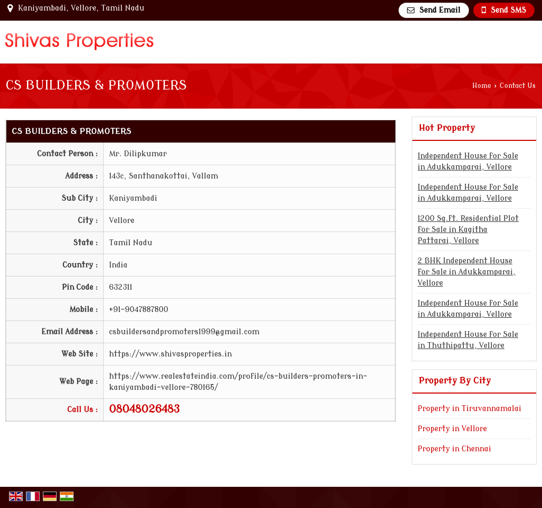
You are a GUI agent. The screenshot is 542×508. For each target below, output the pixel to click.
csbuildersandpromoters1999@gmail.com (184, 332)
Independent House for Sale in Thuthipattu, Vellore (468, 340)
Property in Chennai (454, 449)
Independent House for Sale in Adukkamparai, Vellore (468, 161)
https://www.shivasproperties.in (170, 354)
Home (481, 86)
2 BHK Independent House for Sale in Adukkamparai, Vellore (467, 272)
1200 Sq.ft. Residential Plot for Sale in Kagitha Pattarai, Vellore (468, 230)
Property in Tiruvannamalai (469, 409)
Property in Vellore (452, 429)
